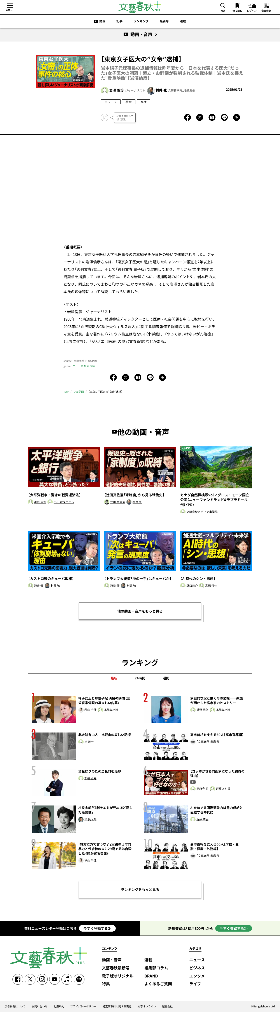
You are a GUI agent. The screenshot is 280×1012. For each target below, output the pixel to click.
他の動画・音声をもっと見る (140, 611)
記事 (119, 21)
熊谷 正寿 (90, 778)
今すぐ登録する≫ (97, 928)
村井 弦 (161, 90)
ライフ (195, 984)
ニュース (111, 102)
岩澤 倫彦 (116, 90)
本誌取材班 (111, 710)
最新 (114, 678)
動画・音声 (112, 960)
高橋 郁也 (211, 585)
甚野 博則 (202, 710)
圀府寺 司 (202, 788)
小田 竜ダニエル (64, 502)
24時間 (140, 678)
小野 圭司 (40, 502)
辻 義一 (89, 741)
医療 (143, 102)
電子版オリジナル (117, 976)
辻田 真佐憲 (117, 502)
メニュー (10, 10)
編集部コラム (156, 968)
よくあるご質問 (158, 984)
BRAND (151, 976)
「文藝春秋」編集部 (207, 741)
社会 (129, 102)
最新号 (164, 21)
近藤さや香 (223, 788)
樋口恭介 (192, 585)
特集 (106, 984)
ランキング (141, 21)
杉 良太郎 (90, 819)
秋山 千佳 (90, 710)
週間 (166, 678)
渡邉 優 (38, 585)
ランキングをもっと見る (140, 889)
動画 (102, 21)
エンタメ (197, 976)
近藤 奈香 (202, 819)
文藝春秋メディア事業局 (202, 512)
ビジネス (197, 968)
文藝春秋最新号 (116, 968)
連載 (183, 21)
